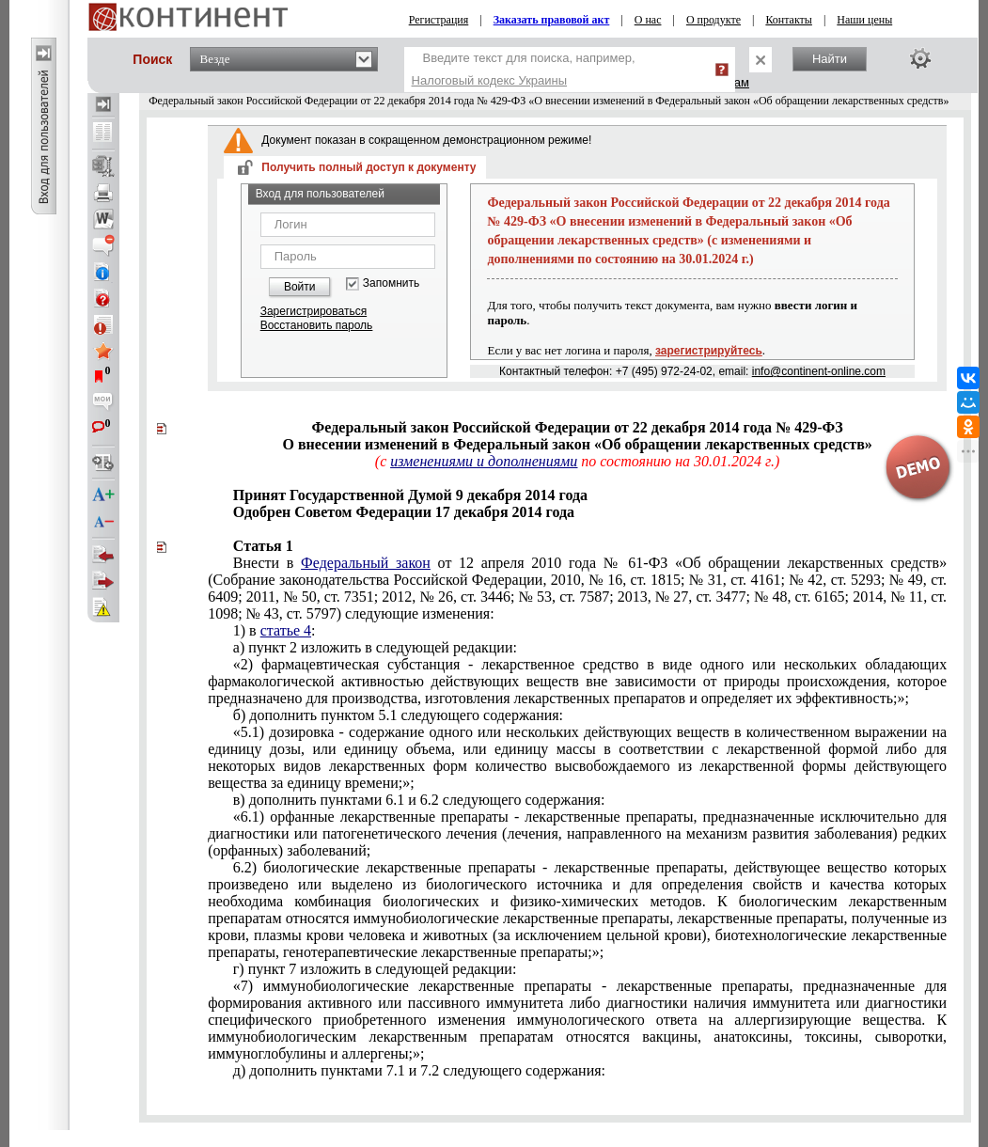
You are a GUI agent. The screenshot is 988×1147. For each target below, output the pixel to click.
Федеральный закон (366, 563)
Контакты (788, 19)
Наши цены (864, 19)
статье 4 (285, 630)
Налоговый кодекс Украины (490, 80)
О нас (648, 19)
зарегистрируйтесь (708, 350)
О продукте (713, 19)
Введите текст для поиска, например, (523, 69)
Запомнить (391, 283)
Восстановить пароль (316, 325)
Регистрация (439, 19)
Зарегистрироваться (313, 311)
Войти (300, 286)
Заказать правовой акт (552, 19)
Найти (829, 59)
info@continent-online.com (819, 371)
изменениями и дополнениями (483, 461)
